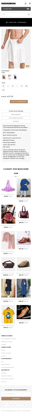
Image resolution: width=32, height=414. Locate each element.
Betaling (3, 373)
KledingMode (10, 411)
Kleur (3, 72)
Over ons (4, 381)
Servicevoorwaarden (7, 367)
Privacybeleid (5, 364)
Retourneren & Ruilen (7, 379)
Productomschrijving (16, 111)
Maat (3, 83)
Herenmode (12, 22)
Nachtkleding (22, 22)
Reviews (16, 121)
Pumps (3, 350)
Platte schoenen (6, 353)
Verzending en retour (16, 118)
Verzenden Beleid (6, 376)
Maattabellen (16, 114)
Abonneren (16, 398)
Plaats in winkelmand (19, 101)
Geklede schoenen (7, 341)
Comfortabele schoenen (8, 338)
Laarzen (3, 344)
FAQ (2, 361)
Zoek (29, 14)
